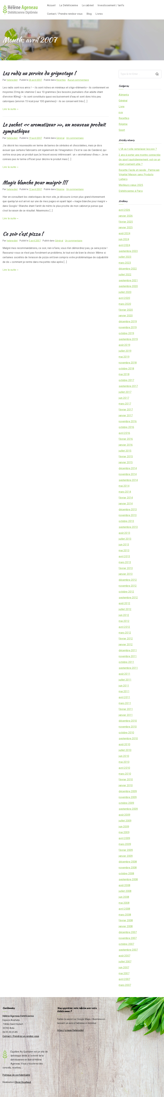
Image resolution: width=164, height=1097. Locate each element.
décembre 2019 (128, 321)
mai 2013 (124, 550)
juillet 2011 (125, 679)
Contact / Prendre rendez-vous (65, 13)
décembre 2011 (128, 650)
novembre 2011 (128, 656)
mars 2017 (125, 403)
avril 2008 (124, 908)
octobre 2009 (126, 802)
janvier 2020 (126, 315)
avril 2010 (124, 767)
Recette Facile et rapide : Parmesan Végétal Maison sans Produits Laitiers (139, 175)
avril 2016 (124, 433)
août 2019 (124, 344)
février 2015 (126, 456)
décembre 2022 (128, 268)
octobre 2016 (126, 427)
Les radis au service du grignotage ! (39, 73)
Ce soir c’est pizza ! (23, 234)
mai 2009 (124, 832)
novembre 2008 (128, 867)
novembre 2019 (128, 327)
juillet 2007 (125, 961)
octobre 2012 (126, 591)
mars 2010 (125, 773)
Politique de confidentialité (16, 1075)
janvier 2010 (126, 785)
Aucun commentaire (78, 80)
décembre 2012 (128, 579)
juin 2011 (124, 685)
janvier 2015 (126, 462)
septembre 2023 (128, 251)
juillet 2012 (125, 609)
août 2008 (124, 885)
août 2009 (124, 814)
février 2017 (126, 409)
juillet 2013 (125, 538)
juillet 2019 (125, 350)
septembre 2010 (128, 738)
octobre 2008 (126, 873)
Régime (60, 189)
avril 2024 (124, 245)
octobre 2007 (126, 944)
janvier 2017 (126, 415)
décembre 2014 (128, 468)
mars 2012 (125, 632)
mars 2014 (125, 491)
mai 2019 (124, 356)
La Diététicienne (68, 5)
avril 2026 (124, 209)
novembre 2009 (128, 797)
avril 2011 (124, 697)
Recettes (61, 80)
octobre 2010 (126, 732)
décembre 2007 (128, 932)
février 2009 (126, 850)
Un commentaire (75, 138)
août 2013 (124, 532)
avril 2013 (124, 556)
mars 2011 (125, 703)
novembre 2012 (128, 585)
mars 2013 (125, 562)
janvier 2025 (126, 227)
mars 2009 (125, 844)
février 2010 (126, 779)
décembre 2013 (128, 509)
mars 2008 (125, 914)
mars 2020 (125, 303)
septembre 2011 (128, 667)
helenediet (12, 80)
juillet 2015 (125, 450)
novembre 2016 (128, 421)
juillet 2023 (125, 256)
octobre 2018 (126, 368)
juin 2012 (124, 615)
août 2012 (124, 603)
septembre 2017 (128, 386)
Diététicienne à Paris (131, 190)
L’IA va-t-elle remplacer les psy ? (138, 148)
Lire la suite (10, 109)
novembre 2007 (128, 938)
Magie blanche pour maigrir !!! (35, 182)
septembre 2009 (128, 808)
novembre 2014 (128, 474)
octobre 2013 (126, 521)
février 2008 (126, 920)
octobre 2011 (126, 662)
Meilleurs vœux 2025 (131, 185)
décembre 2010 (128, 720)
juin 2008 (124, 896)
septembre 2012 (128, 597)
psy (121, 112)
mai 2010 (124, 761)
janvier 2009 (126, 855)
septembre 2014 (128, 480)
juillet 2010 (125, 750)
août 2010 (124, 744)
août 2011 (124, 673)
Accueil (51, 5)
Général (60, 138)
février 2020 (126, 309)
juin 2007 (124, 967)
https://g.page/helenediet (70, 1030)
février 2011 (126, 709)
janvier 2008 (126, 926)
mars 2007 (125, 985)
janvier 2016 (126, 444)
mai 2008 (124, 902)
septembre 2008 (128, 879)
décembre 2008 (128, 861)
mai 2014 (124, 485)
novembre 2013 (128, 515)
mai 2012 (124, 621)
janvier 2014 (126, 503)
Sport (122, 129)
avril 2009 (124, 838)
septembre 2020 (128, 286)
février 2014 (126, 497)
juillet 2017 (125, 392)
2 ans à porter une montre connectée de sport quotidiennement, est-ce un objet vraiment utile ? (139, 159)
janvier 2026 (126, 215)
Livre (121, 106)
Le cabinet (88, 5)
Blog (89, 13)
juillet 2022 (125, 274)
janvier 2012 (126, 644)
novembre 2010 (128, 726)
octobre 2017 (126, 380)
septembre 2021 (128, 280)
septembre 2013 (128, 527)
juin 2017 (124, 397)
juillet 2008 (125, 891)
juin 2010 (124, 756)
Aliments (124, 94)
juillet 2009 (125, 820)
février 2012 (126, 638)
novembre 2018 (128, 362)
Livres (99, 13)
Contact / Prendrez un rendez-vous (21, 1036)
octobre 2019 (126, 333)
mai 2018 (124, 374)
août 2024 (124, 233)
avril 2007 (124, 979)
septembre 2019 (128, 339)
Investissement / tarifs (111, 5)
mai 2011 (124, 691)
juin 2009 (124, 826)
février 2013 (126, 568)
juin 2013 (124, 544)
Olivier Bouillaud (23, 1082)
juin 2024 (124, 239)
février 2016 (126, 438)
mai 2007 (124, 973)
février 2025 (126, 221)
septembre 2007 (128, 949)
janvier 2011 (126, 715)
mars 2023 (125, 262)
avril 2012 (124, 626)
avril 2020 (124, 298)
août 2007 (124, 955)
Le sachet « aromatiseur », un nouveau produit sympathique (54, 128)
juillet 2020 (125, 292)
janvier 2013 (126, 573)
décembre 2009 (128, 791)
